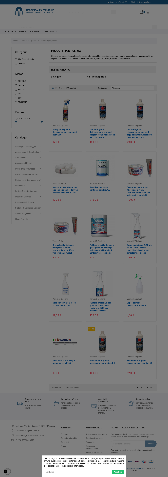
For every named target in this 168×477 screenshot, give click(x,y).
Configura (50, 472)
